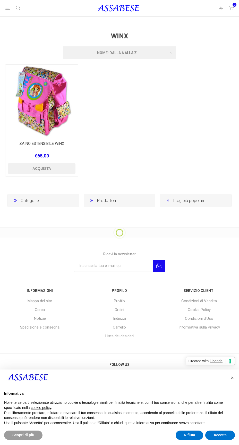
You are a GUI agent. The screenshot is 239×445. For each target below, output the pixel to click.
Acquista (41, 168)
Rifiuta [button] (189, 435)
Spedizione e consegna (39, 327)
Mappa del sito (40, 301)
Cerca (40, 309)
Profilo (119, 301)
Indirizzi (119, 318)
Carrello (119, 327)
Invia (159, 266)
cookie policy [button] (41, 408)
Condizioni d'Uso (199, 318)
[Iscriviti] (113, 266)
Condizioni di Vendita (199, 301)
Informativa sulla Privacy (199, 327)
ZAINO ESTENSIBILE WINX (41, 143)
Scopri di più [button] (23, 435)
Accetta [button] (220, 435)
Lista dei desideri (119, 336)
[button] (232, 378)
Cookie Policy (199, 309)
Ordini (119, 309)
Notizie (40, 318)
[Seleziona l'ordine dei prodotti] (119, 52)
